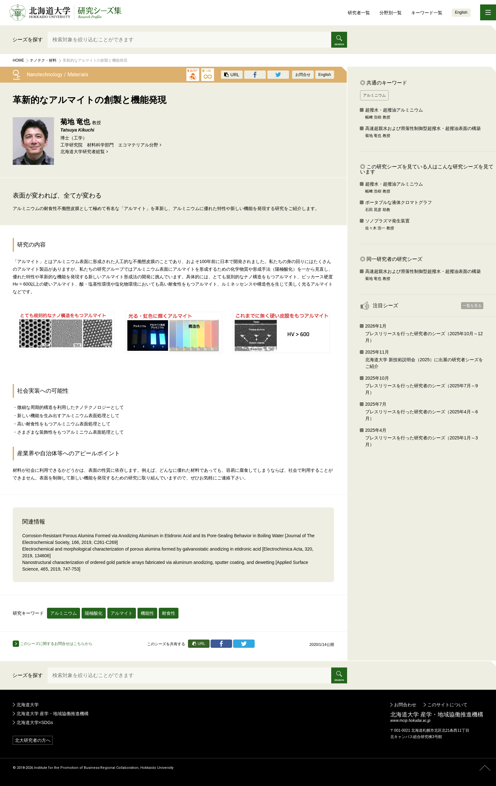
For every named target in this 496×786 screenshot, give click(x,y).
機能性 (147, 613)
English (461, 12)
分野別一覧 (390, 12)
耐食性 (168, 613)
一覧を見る (472, 305)
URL (231, 74)
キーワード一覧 (426, 12)
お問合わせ (405, 704)
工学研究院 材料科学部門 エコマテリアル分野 (109, 144)
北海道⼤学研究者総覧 (82, 151)
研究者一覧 (359, 12)
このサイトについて (447, 704)
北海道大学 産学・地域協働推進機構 (53, 713)
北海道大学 (28, 704)
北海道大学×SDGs (35, 722)
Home (18, 60)
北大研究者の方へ (32, 740)
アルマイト (122, 613)
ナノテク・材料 (43, 60)
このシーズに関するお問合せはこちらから (52, 643)
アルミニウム (63, 613)
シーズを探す (27, 39)
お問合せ (303, 74)
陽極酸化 (94, 613)
